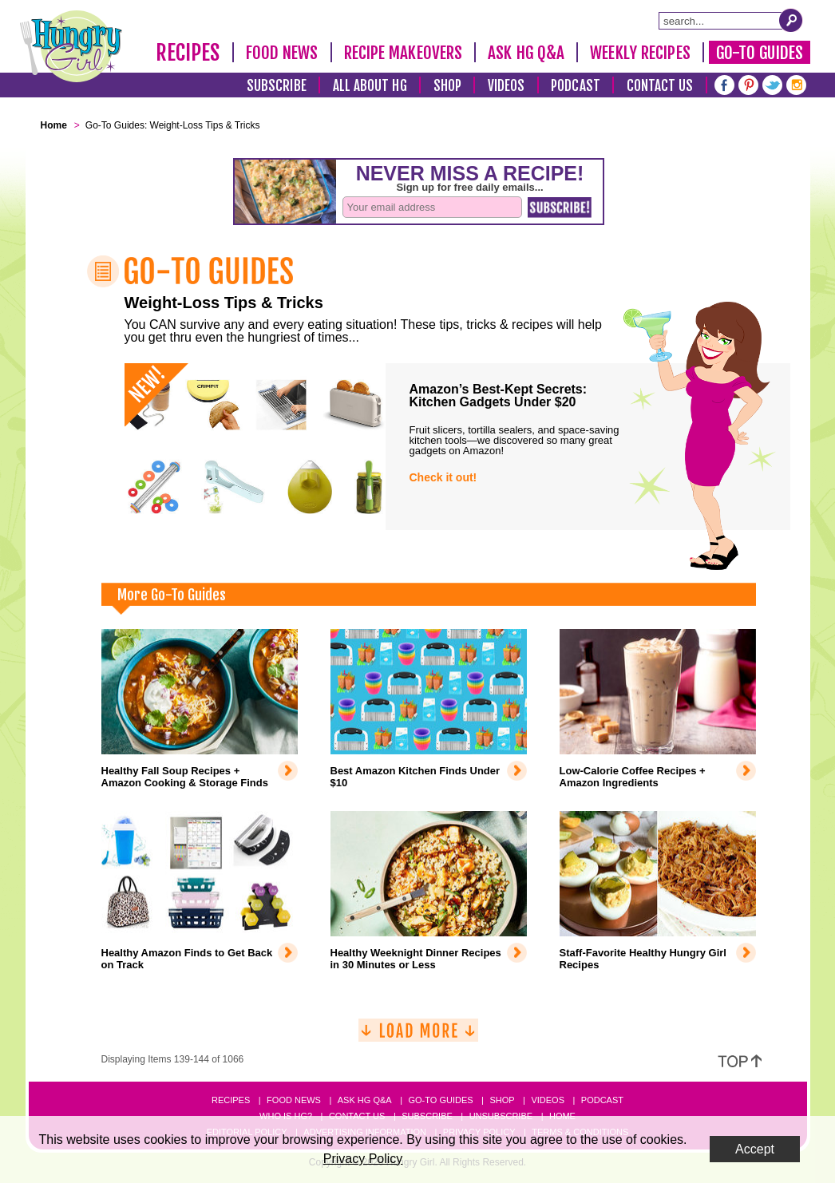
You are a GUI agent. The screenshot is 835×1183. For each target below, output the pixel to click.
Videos (506, 85)
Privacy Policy (363, 1158)
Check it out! (443, 477)
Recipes (188, 52)
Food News (282, 52)
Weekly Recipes (640, 52)
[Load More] (418, 1036)
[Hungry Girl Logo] (71, 46)
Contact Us (660, 85)
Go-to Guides (440, 1100)
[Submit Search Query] (791, 20)
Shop (447, 85)
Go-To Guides (759, 52)
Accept (754, 1149)
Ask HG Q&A (526, 52)
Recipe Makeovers (403, 52)
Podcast (575, 85)
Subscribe (277, 85)
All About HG (370, 85)
